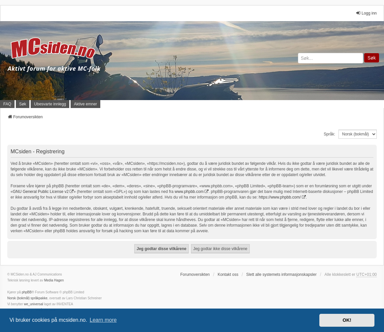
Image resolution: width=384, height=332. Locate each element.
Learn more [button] (103, 320)
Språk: (329, 134)
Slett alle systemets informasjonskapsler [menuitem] (281, 274)
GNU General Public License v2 (41, 191)
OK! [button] (346, 320)
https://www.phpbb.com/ (280, 197)
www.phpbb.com (189, 191)
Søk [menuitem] (22, 104)
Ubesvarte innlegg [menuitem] (50, 104)
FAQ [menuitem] (7, 104)
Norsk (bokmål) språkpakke (27, 298)
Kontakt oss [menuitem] (228, 274)
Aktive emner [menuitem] (85, 104)
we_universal (33, 304)
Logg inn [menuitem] (366, 13)
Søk (372, 57)
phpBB (27, 292)
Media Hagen (54, 280)
